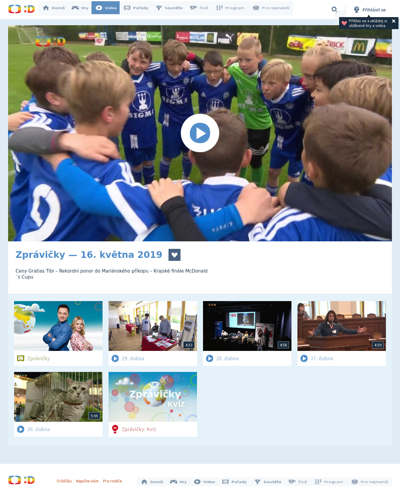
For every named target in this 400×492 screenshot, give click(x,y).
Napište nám (89, 479)
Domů (56, 9)
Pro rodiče (114, 479)
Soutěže (172, 9)
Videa (109, 9)
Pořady (139, 9)
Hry (83, 9)
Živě (201, 9)
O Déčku (65, 479)
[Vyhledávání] (334, 9)
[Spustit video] (200, 133)
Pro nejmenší (271, 9)
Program (231, 9)
